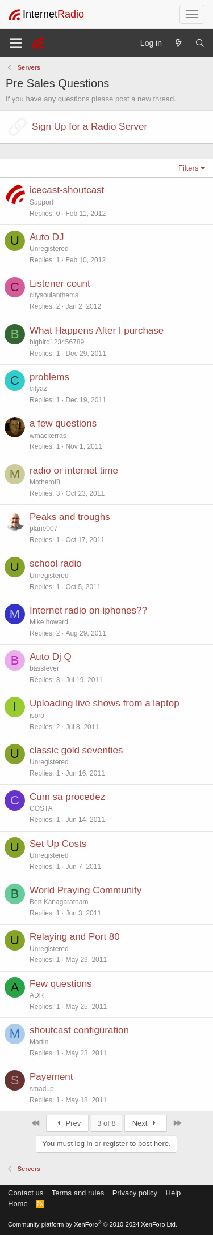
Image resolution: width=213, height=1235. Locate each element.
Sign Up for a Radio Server (89, 126)
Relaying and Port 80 (75, 936)
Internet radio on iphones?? (88, 610)
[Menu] (15, 43)
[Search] (200, 43)
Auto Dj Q (51, 656)
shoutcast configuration (79, 1030)
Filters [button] (188, 168)
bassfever (44, 668)
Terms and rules (78, 1193)
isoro (37, 715)
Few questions (61, 983)
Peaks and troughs (70, 517)
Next (145, 1123)
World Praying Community (85, 890)
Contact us (25, 1193)
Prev (67, 1123)
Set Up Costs (58, 843)
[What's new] (178, 43)
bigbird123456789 (57, 342)
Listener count (60, 283)
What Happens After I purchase (97, 330)
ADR (37, 995)
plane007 (43, 529)
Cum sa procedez (67, 796)
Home (18, 1203)
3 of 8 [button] (106, 1123)
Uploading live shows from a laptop (104, 703)
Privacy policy (134, 1193)
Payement (51, 1076)
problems (49, 377)
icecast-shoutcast (67, 190)
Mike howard (49, 622)
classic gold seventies (76, 750)
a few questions (63, 423)
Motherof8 (45, 482)
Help (173, 1193)
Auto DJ (47, 237)
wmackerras (48, 436)
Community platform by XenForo (92, 1224)
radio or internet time (74, 470)
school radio (56, 563)
